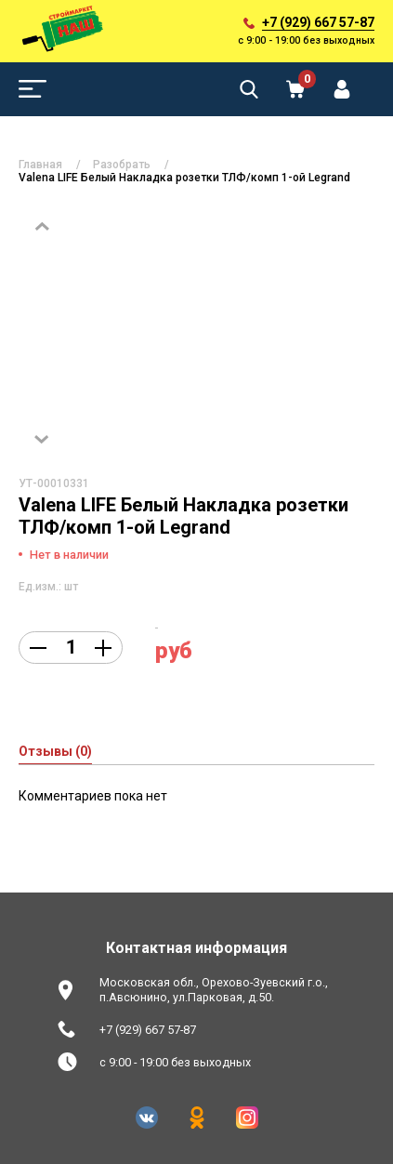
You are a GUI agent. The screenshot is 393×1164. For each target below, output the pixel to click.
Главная (40, 164)
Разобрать (122, 164)
